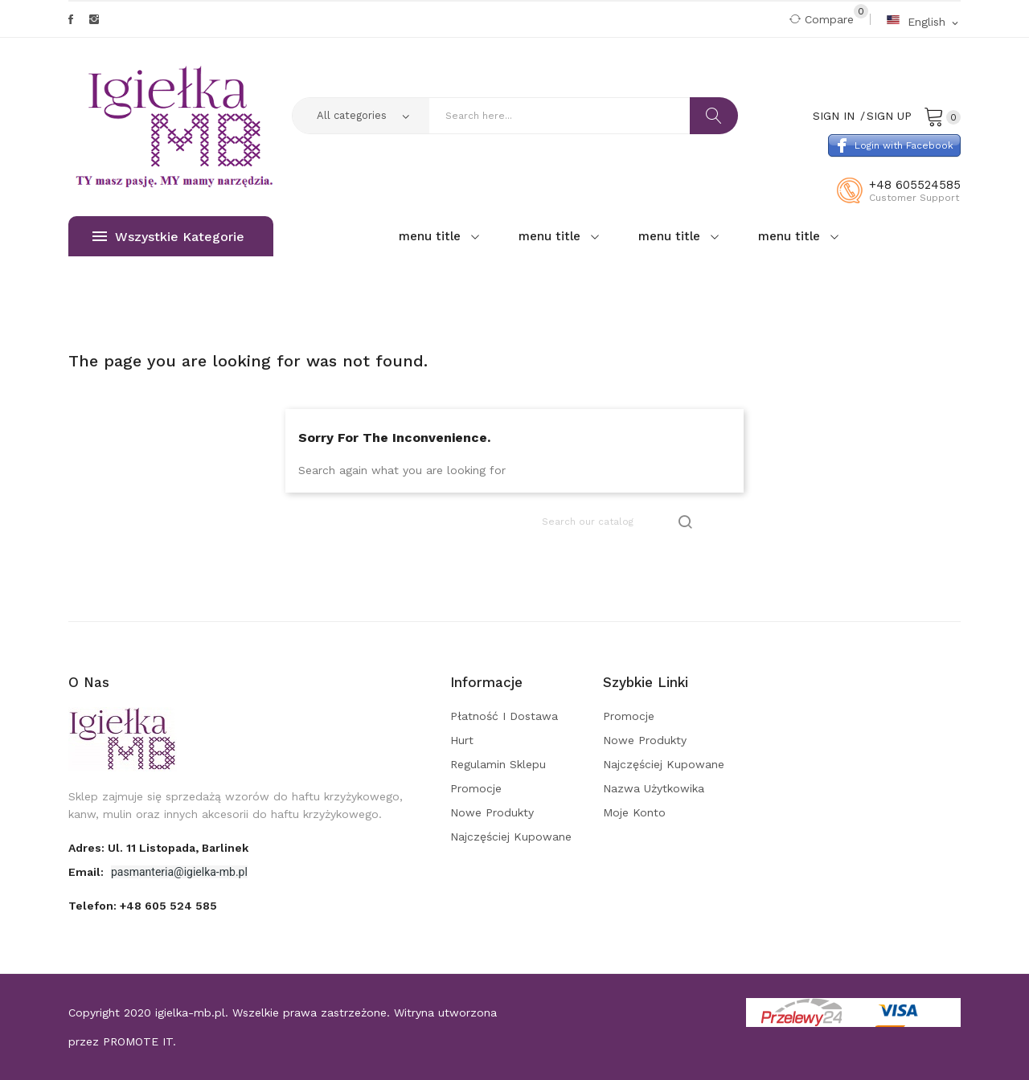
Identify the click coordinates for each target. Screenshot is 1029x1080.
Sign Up (889, 115)
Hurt (462, 740)
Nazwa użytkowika (653, 788)
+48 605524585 (915, 185)
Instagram (94, 19)
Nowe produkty (492, 812)
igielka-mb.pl (190, 1012)
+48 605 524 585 (168, 905)
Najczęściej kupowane (511, 836)
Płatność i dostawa (504, 716)
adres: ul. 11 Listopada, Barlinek (158, 847)
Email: (87, 871)
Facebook (70, 19)
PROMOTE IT (138, 1041)
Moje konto (634, 812)
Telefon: (142, 905)
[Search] (618, 522)
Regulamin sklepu (498, 764)
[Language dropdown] (924, 21)
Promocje (476, 788)
